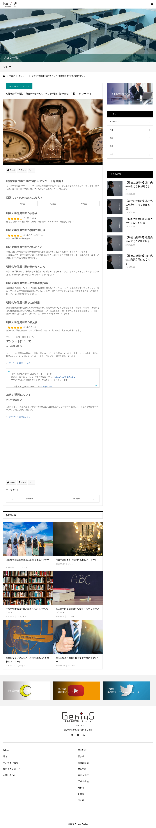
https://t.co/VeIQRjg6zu (65, 377)
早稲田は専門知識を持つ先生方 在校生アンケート (77, 660)
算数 (111, 130)
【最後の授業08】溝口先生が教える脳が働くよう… (139, 186)
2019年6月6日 (46, 386)
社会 (111, 154)
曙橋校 (81, 787)
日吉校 (81, 756)
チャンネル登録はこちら (20, 417)
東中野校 (82, 750)
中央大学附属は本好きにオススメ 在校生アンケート (27, 610)
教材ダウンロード (11, 769)
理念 (5, 756)
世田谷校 (82, 769)
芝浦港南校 (83, 762)
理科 (111, 146)
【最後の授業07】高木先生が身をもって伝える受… (139, 205)
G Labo (6, 750)
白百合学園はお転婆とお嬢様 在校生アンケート (27, 561)
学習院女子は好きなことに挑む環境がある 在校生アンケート (27, 660)
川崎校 (81, 794)
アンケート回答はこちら (20, 363)
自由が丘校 (83, 775)
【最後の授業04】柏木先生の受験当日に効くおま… (139, 259)
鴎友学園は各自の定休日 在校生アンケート (76, 559)
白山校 (81, 800)
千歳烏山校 (83, 781)
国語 (111, 138)
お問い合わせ (9, 775)
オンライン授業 (10, 762)
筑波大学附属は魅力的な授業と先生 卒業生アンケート (77, 610)
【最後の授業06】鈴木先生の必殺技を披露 (139, 221)
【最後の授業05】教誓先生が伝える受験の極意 (139, 239)
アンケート (24, 86)
